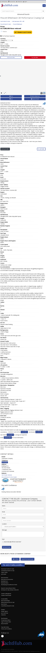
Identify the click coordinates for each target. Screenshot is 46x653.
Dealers (3, 609)
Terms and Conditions (6, 629)
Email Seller (11, 57)
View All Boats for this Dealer (9, 477)
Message (4, 530)
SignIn (23, 1)
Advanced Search (23, 14)
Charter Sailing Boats (6, 593)
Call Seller (35, 57)
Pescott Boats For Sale (5, 24)
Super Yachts (4, 572)
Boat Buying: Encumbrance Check (9, 584)
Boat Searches (4, 577)
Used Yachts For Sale (5, 21)
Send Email (6, 547)
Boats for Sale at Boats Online (8, 588)
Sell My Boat (3, 1)
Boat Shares (4, 604)
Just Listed (3, 574)
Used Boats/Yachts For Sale (7, 570)
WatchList (19, 1)
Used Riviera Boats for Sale (7, 606)
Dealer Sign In (4, 611)
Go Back (16, 559)
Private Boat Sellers (5, 620)
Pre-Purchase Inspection (7, 36)
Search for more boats (27, 559)
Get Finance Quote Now (23, 32)
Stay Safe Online (5, 627)
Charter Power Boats (6, 595)
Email (3, 512)
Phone (3, 518)
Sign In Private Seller (6, 622)
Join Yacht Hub (4, 613)
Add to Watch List (35, 96)
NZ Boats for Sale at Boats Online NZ (10, 590)
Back (11, 99)
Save (3, 539)
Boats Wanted (4, 623)
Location (4, 524)
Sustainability (4, 599)
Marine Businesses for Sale (7, 602)
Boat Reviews (4, 618)
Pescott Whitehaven (17, 24)
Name (3, 506)
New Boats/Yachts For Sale (7, 569)
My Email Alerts (4, 583)
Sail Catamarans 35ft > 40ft (18, 21)
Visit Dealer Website (7, 475)
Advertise (3, 615)
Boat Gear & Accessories (7, 579)
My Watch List (4, 581)
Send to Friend (35, 99)
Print (11, 96)
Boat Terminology (5, 600)
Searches (11, 1)
